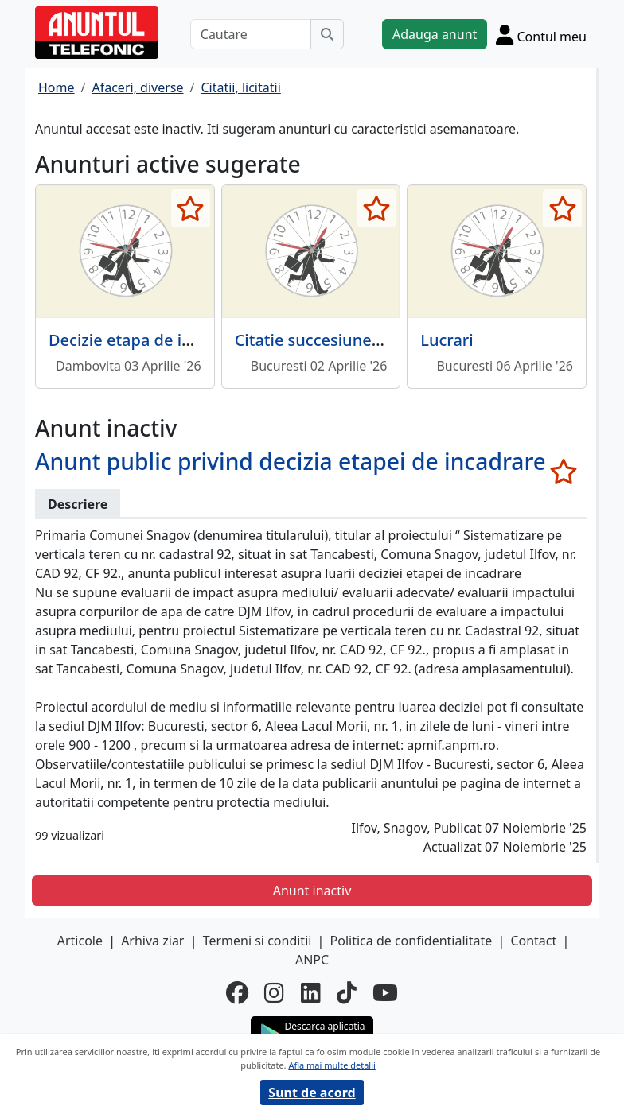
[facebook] (237, 992)
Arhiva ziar (152, 940)
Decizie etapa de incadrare (149, 340)
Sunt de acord (311, 1092)
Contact (533, 940)
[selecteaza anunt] (190, 208)
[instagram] (274, 992)
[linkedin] (311, 992)
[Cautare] (250, 34)
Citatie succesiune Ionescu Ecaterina (373, 340)
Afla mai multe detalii (331, 1065)
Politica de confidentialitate (411, 940)
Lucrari (446, 340)
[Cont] (541, 34)
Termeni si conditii (257, 940)
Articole (80, 940)
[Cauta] (327, 34)
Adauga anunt (434, 34)
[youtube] (385, 992)
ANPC (312, 959)
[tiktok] (347, 992)
